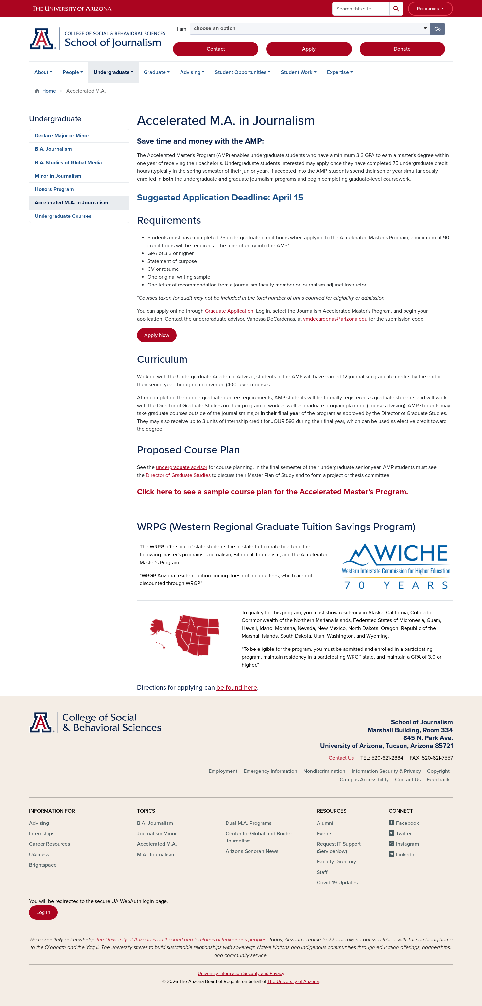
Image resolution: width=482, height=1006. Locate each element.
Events (324, 833)
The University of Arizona (293, 981)
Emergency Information (270, 771)
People (71, 72)
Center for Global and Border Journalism (259, 837)
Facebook (407, 823)
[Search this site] (361, 9)
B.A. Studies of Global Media (68, 162)
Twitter (404, 833)
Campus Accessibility (364, 779)
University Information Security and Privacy (241, 973)
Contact (216, 49)
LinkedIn (406, 854)
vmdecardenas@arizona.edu (335, 319)
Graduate (155, 72)
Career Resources (49, 844)
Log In (43, 912)
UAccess (39, 854)
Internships (41, 833)
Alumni (325, 823)
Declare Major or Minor (62, 135)
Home (49, 91)
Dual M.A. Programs (248, 823)
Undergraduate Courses (63, 216)
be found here (236, 688)
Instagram (407, 844)
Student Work (296, 72)
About (41, 72)
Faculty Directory (336, 862)
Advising (190, 72)
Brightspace (43, 865)
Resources (428, 8)
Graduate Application (229, 311)
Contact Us (341, 758)
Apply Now (156, 335)
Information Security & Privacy (386, 771)
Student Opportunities (241, 72)
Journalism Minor (157, 833)
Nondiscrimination (324, 771)
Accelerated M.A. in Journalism (71, 202)
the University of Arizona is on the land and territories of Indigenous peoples (181, 939)
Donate (402, 49)
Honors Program (54, 189)
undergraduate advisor (181, 467)
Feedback (438, 779)
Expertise (338, 72)
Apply (309, 49)
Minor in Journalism (58, 176)
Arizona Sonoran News (252, 851)
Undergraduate (111, 72)
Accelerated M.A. (157, 844)
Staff (322, 872)
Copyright (438, 771)
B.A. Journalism (53, 149)
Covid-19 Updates (337, 882)
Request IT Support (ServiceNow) (339, 848)
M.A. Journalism (155, 854)
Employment (223, 771)
